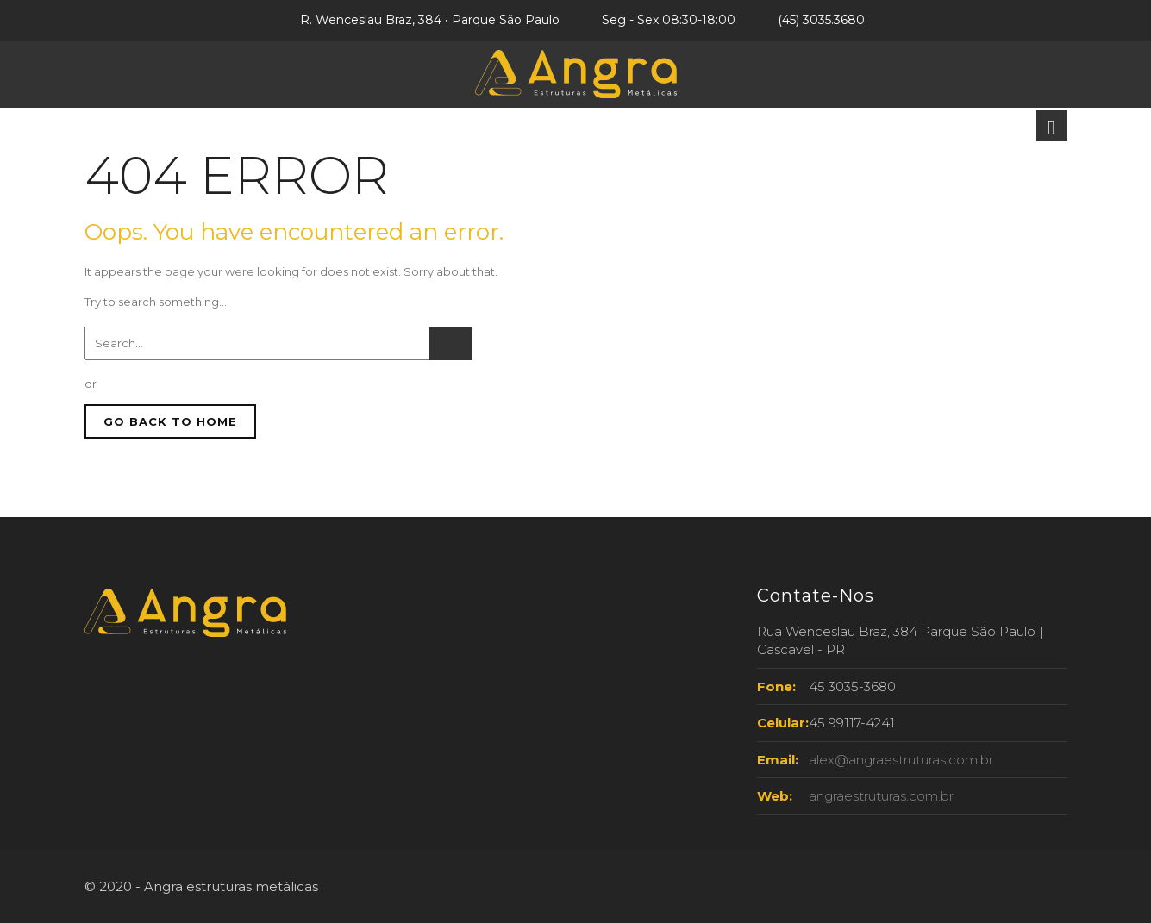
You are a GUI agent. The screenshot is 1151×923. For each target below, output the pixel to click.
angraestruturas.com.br (881, 796)
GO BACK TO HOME (170, 421)
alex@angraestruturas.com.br (901, 759)
